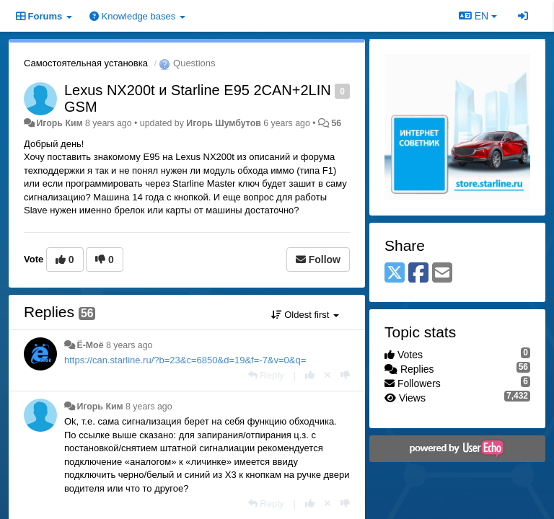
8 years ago (129, 345)
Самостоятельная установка (86, 63)
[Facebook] (418, 273)
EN (478, 16)
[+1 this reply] (310, 375)
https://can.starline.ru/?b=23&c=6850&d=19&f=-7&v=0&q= (185, 360)
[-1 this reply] (345, 375)
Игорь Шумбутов (223, 123)
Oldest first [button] (305, 314)
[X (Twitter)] (394, 273)
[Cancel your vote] (327, 375)
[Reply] (266, 375)
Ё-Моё (89, 345)
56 (336, 123)
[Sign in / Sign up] (523, 16)
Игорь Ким (59, 123)
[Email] (442, 273)
